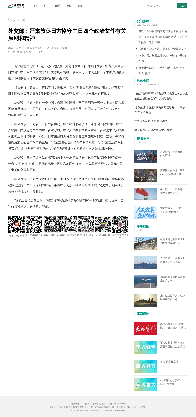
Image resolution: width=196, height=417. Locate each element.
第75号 (178, 55)
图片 (57, 5)
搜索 (182, 5)
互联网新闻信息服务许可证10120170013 (105, 403)
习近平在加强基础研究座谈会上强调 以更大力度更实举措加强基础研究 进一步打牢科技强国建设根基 (162, 37)
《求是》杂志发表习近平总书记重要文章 (162, 48)
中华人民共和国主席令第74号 (156, 55)
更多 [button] (81, 5)
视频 (69, 5)
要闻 (35, 5)
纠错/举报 (74, 403)
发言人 (12, 20)
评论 (46, 5)
